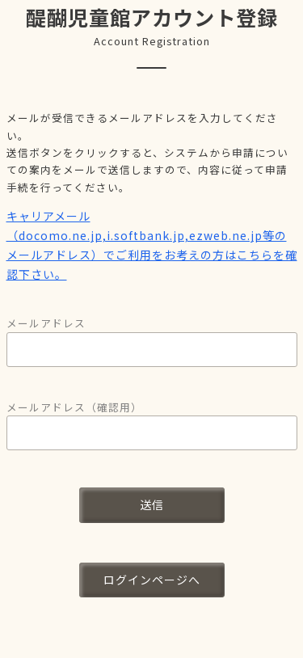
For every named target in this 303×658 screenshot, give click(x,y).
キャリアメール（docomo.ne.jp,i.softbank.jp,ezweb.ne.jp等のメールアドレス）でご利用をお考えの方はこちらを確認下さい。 (151, 244)
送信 (152, 504)
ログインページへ (151, 580)
